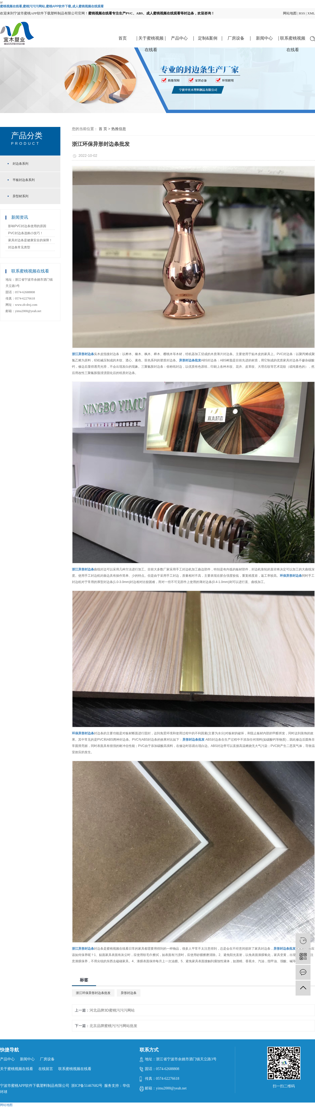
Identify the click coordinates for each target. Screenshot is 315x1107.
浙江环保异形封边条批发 (93, 993)
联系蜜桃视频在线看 (292, 40)
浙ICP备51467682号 (87, 1086)
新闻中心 (264, 38)
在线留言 (45, 1069)
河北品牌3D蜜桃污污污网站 (112, 1010)
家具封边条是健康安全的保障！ (30, 240)
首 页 (103, 129)
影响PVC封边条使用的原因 (27, 226)
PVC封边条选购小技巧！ (25, 233)
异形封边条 (128, 993)
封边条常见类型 (19, 247)
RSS (302, 13)
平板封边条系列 (24, 180)
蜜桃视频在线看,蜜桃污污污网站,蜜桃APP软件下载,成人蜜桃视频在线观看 (52, 6)
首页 (122, 38)
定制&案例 (208, 38)
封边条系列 (20, 163)
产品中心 (179, 38)
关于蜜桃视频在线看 (151, 40)
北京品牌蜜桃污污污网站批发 (113, 1026)
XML (311, 13)
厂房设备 (236, 38)
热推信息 (118, 129)
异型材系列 (20, 196)
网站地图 (290, 13)
